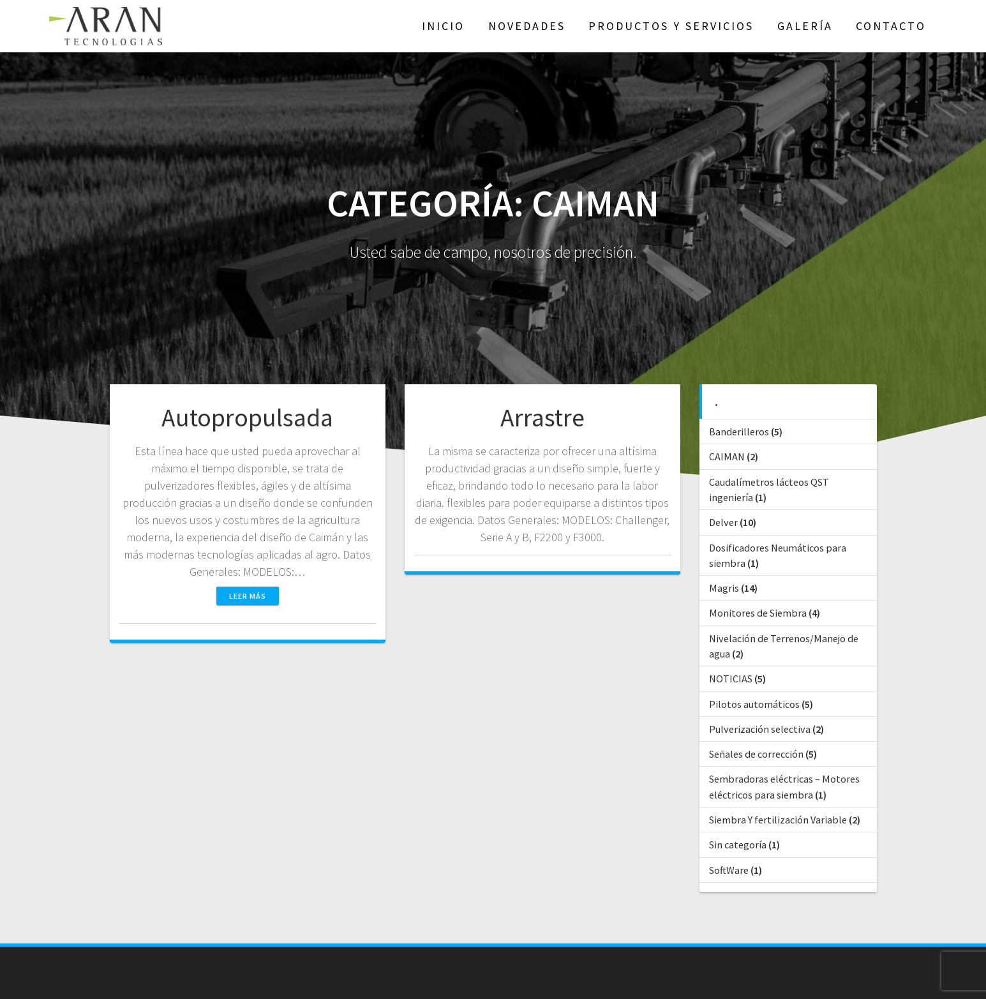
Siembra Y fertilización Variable (778, 819)
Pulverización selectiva (759, 729)
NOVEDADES (526, 26)
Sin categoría (737, 844)
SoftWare (729, 870)
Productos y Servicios (671, 26)
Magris (724, 588)
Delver (723, 522)
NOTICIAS (730, 678)
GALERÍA (805, 26)
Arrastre (542, 417)
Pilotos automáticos (754, 704)
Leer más (247, 596)
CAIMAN (727, 456)
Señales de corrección (756, 753)
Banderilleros (739, 431)
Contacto (891, 26)
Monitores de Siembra (758, 612)
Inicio (443, 26)
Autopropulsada (247, 417)
